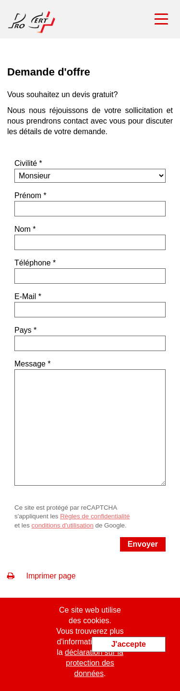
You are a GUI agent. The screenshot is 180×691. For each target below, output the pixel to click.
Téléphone (32, 263)
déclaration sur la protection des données (94, 663)
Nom (22, 229)
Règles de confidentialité (95, 516)
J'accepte (128, 644)
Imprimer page (41, 576)
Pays (23, 330)
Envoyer (143, 544)
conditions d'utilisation (63, 525)
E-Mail (25, 296)
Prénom (27, 195)
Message (30, 364)
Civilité (25, 163)
